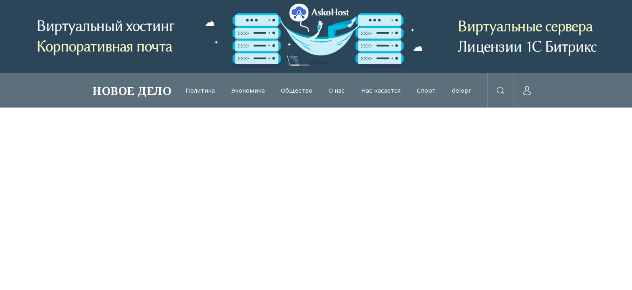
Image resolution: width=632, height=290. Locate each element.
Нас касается (381, 90)
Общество (296, 90)
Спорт (426, 90)
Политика (200, 90)
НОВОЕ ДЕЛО (131, 90)
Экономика (248, 90)
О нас (336, 90)
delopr (461, 90)
